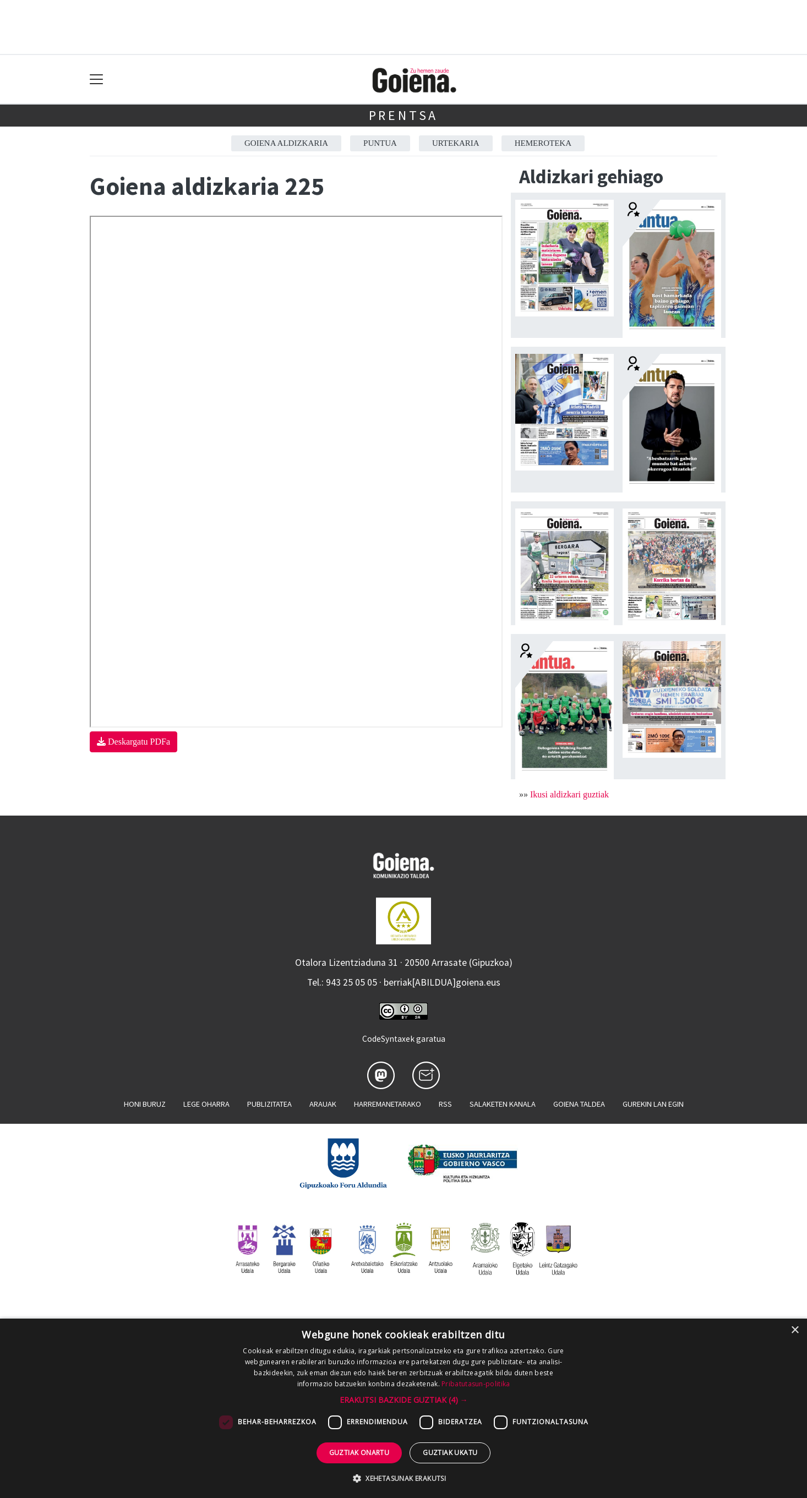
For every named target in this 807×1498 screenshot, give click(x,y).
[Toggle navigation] (96, 79)
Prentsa (404, 115)
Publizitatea (269, 1104)
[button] (404, 1400)
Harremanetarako (387, 1104)
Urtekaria (455, 143)
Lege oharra (206, 1104)
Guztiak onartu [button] (359, 1452)
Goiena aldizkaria (286, 143)
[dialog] (403, 1408)
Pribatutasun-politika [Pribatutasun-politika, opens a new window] (475, 1383)
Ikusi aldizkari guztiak (569, 794)
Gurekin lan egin (653, 1104)
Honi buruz (145, 1104)
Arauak (322, 1104)
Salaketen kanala (503, 1104)
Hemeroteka (543, 143)
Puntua (380, 143)
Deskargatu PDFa (133, 741)
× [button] (794, 1330)
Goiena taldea (579, 1104)
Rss (445, 1104)
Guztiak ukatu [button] (450, 1452)
